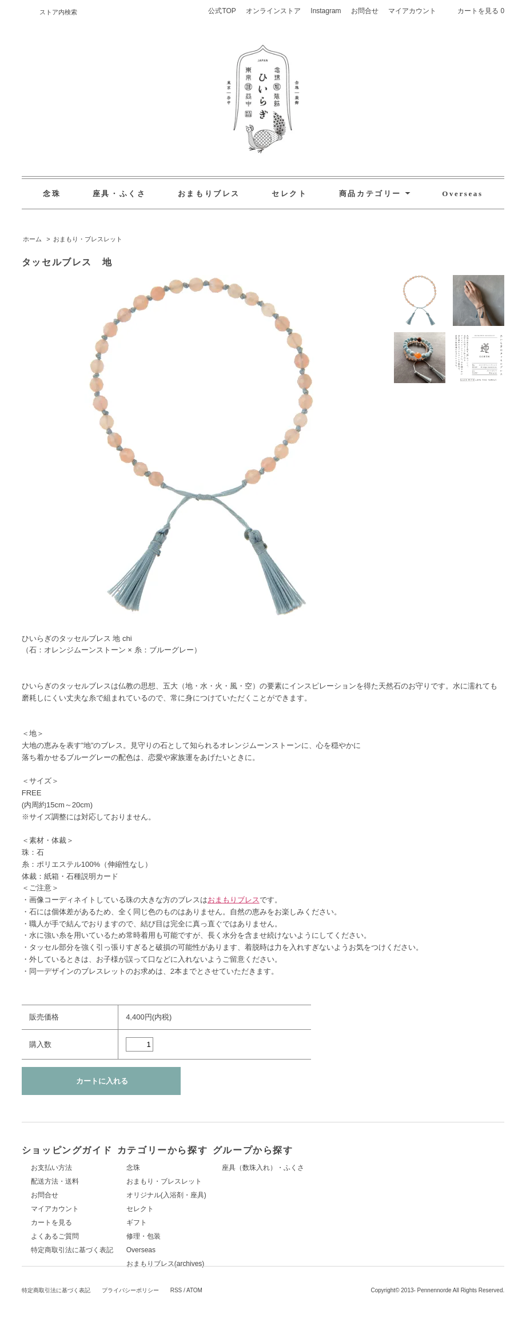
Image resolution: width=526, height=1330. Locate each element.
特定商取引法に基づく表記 (72, 1250)
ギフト (198, 1222)
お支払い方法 (51, 1168)
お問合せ (364, 11)
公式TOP (222, 11)
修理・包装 (205, 1236)
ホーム (32, 239)
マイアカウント (412, 11)
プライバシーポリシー (130, 1320)
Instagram (325, 11)
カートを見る (51, 1222)
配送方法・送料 (55, 1181)
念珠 (52, 193)
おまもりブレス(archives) (227, 1264)
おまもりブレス (209, 193)
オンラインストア (273, 11)
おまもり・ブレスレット (87, 239)
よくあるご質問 (55, 1236)
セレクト (289, 193)
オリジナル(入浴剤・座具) (228, 1195)
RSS (176, 1320)
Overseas (462, 193)
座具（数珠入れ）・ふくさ (385, 1168)
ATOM (194, 1320)
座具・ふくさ (119, 193)
